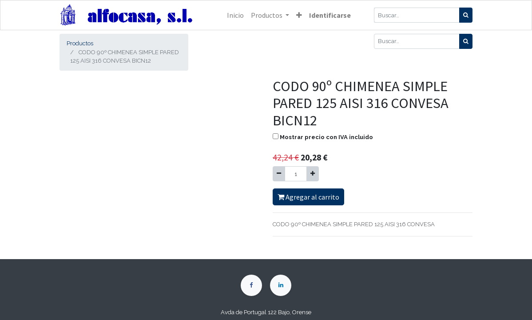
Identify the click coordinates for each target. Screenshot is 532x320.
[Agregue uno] (312, 173)
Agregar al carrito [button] (308, 196)
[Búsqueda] (465, 15)
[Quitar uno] (279, 173)
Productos (80, 43)
